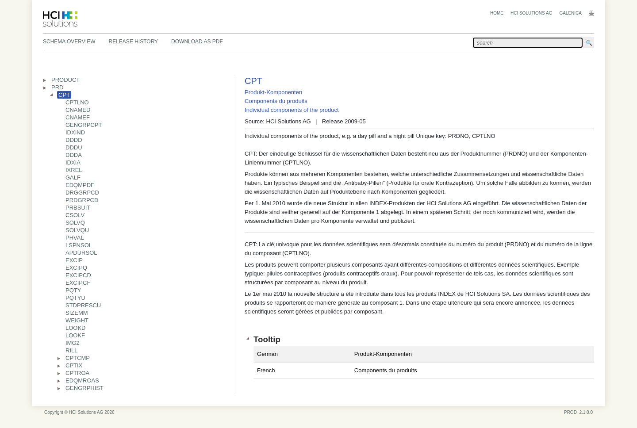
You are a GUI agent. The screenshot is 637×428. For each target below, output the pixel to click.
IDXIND (75, 132)
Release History (133, 41)
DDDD (73, 140)
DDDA (73, 155)
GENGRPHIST (84, 388)
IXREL (73, 170)
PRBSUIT (77, 207)
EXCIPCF (77, 282)
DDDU (73, 147)
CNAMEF (77, 117)
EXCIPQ (76, 267)
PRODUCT (65, 79)
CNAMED (77, 110)
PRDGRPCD (81, 200)
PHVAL (74, 237)
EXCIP (74, 260)
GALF (73, 177)
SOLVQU (77, 230)
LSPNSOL (78, 245)
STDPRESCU (83, 305)
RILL (71, 350)
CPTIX (73, 365)
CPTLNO (77, 102)
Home (496, 13)
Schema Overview (69, 41)
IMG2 (72, 343)
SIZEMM (76, 313)
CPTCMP (77, 358)
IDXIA (73, 162)
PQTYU (75, 297)
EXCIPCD (78, 275)
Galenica (570, 13)
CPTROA (77, 373)
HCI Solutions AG (531, 13)
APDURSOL (81, 252)
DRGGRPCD (82, 192)
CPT (64, 95)
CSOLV (74, 215)
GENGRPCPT (83, 125)
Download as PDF (197, 41)
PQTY (73, 290)
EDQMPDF (79, 185)
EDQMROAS (82, 380)
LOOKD (75, 328)
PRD (57, 87)
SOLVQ (75, 222)
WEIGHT (76, 320)
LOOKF (75, 335)
